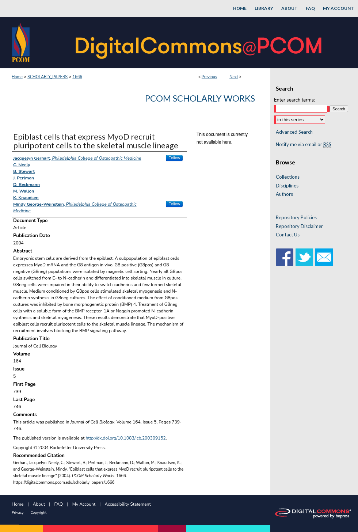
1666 (77, 77)
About (39, 504)
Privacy (17, 512)
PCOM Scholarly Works (200, 98)
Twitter (304, 257)
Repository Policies (296, 217)
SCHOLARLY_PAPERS (47, 77)
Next (233, 77)
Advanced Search (294, 132)
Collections (288, 177)
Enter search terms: (294, 100)
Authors (284, 194)
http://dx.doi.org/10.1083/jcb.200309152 (126, 438)
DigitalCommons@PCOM (199, 42)
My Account (84, 504)
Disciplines (287, 186)
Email (324, 257)
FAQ (58, 504)
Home (17, 77)
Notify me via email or (303, 145)
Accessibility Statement (128, 504)
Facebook (284, 257)
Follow (174, 158)
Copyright (38, 512)
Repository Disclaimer (299, 226)
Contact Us (288, 235)
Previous (209, 77)
